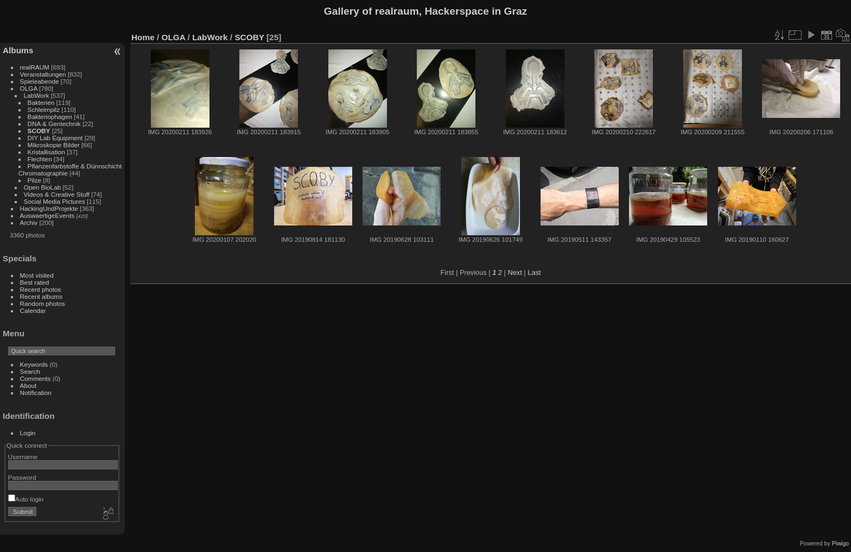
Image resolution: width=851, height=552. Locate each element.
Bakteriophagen (50, 116)
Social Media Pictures (54, 201)
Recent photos (40, 289)
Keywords (34, 364)
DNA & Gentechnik (54, 123)
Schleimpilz (44, 109)
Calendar (33, 310)
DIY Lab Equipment (55, 137)
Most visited (37, 275)
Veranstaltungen (43, 74)
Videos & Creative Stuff (57, 194)
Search (30, 371)
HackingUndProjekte (49, 208)
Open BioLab (42, 187)
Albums (18, 50)
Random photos (42, 303)
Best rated (34, 282)
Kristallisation (46, 151)
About (28, 385)
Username (22, 456)
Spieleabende (39, 81)
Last (534, 272)
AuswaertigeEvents (47, 215)
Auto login (25, 499)
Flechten (40, 158)
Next (514, 272)
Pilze (35, 180)
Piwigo (840, 543)
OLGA (28, 88)
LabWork (36, 95)
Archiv (29, 222)
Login (28, 432)
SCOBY (39, 130)
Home (143, 37)
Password (22, 477)
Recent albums (41, 296)
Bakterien (41, 102)
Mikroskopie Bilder (54, 144)
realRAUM (34, 67)
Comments (35, 378)
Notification (36, 392)
